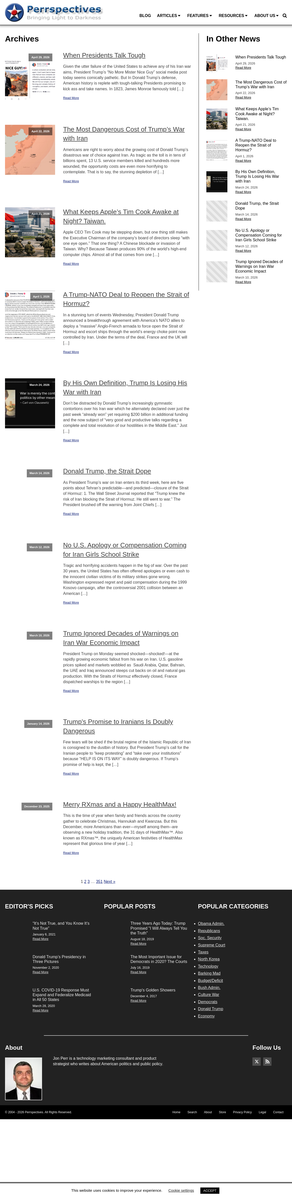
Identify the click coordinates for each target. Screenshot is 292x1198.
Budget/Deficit (210, 980)
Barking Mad (209, 973)
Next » (109, 881)
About (208, 1112)
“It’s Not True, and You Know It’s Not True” (61, 925)
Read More (71, 98)
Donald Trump (210, 1009)
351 (99, 881)
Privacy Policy (242, 1112)
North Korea (209, 959)
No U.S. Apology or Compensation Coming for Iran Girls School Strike (125, 549)
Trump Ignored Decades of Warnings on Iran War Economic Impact (121, 638)
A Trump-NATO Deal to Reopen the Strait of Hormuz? (126, 299)
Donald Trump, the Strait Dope (107, 471)
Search (192, 1112)
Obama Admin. (211, 923)
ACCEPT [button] (210, 1190)
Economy (206, 1016)
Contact (278, 1112)
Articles (169, 16)
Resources (233, 16)
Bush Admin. (209, 987)
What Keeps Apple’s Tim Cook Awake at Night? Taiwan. (121, 216)
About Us (266, 16)
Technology (208, 966)
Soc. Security (210, 938)
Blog (145, 16)
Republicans (209, 931)
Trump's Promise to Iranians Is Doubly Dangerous (118, 726)
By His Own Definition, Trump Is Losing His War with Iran (125, 387)
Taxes (203, 952)
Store (222, 1112)
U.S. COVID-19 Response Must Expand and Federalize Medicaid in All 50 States (62, 995)
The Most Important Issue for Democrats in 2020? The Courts (158, 959)
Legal (262, 1112)
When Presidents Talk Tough (104, 55)
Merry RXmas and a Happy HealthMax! (119, 804)
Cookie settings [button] (181, 1190)
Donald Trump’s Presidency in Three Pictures (59, 959)
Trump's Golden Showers (152, 990)
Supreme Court (211, 945)
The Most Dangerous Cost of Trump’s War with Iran (124, 134)
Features (200, 16)
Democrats (207, 1002)
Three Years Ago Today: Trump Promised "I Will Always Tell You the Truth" (158, 928)
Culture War (208, 994)
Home (176, 1112)
